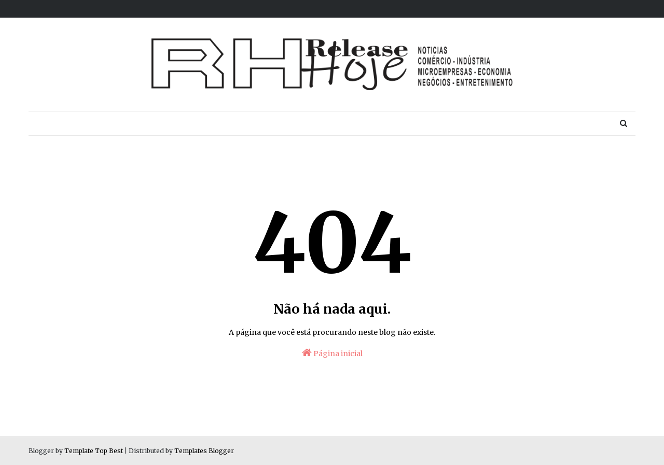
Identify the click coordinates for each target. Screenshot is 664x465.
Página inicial (332, 352)
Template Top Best (93, 451)
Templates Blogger (204, 451)
